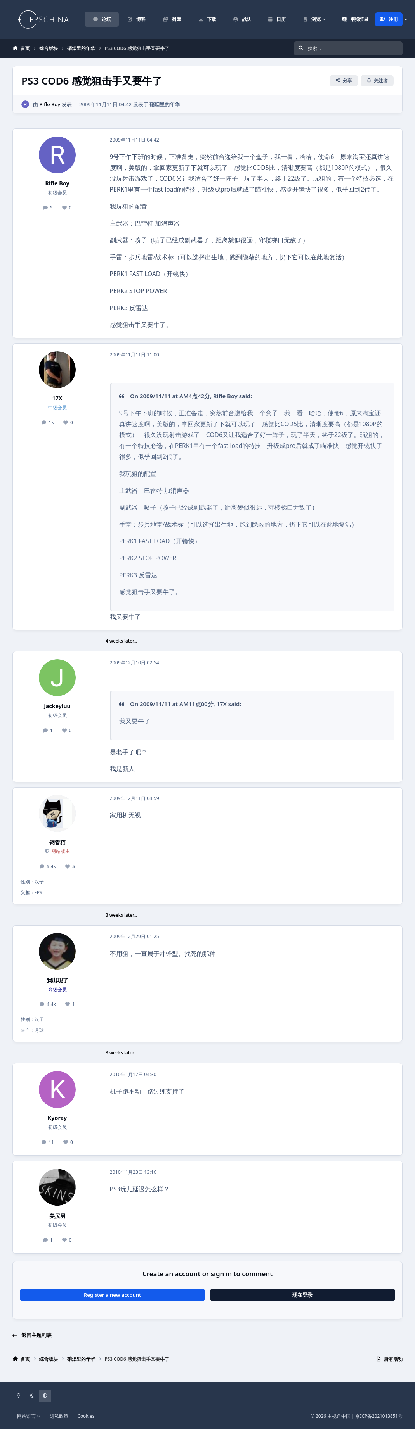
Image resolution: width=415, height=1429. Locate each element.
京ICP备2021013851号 (379, 1416)
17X (57, 398)
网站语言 (29, 1416)
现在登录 (302, 1294)
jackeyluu (57, 706)
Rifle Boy (49, 103)
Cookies (86, 1416)
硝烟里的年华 (164, 103)
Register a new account (112, 1294)
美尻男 (57, 1216)
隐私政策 (59, 1416)
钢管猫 (57, 842)
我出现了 (57, 980)
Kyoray (57, 1117)
